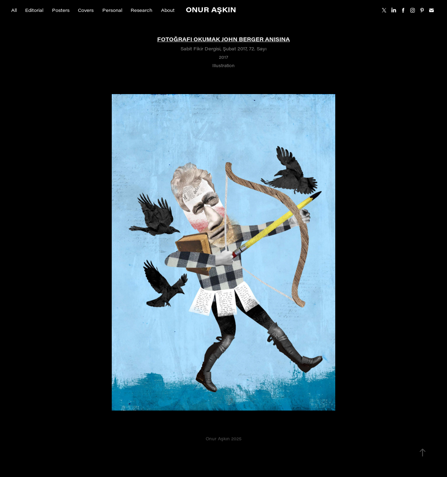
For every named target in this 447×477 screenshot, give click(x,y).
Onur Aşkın (211, 9)
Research (141, 10)
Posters (60, 10)
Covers (86, 10)
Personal (112, 10)
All (14, 10)
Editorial (34, 10)
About (168, 10)
